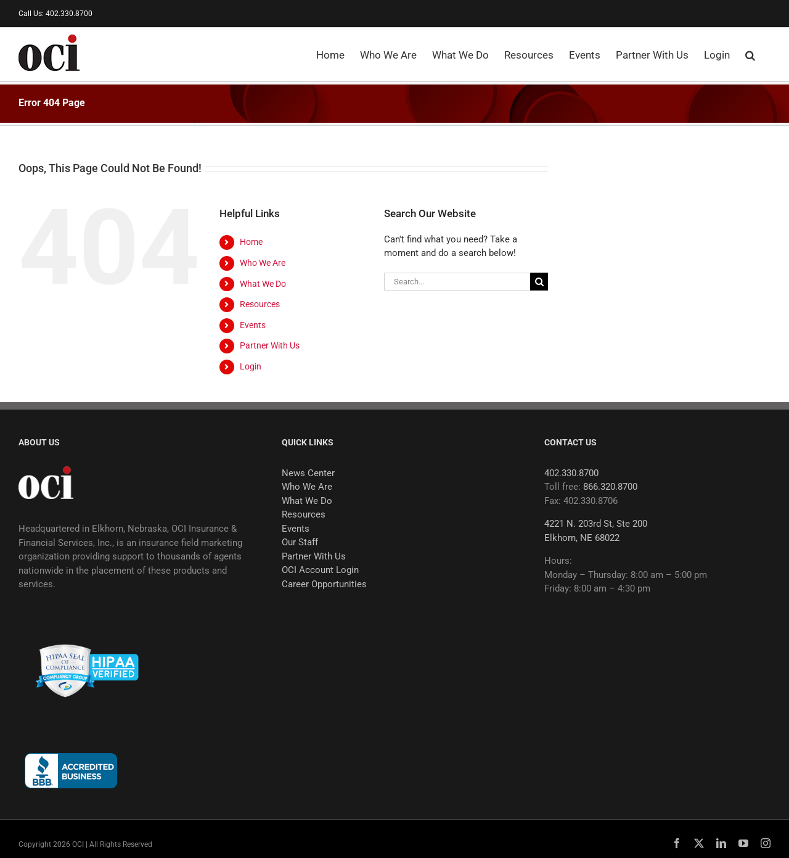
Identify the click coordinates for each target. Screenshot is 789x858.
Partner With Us (270, 345)
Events (253, 325)
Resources (260, 304)
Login (250, 366)
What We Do (263, 284)
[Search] (539, 282)
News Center (308, 473)
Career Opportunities (324, 584)
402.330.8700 (571, 473)
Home (251, 242)
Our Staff (300, 542)
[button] (750, 54)
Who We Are (262, 263)
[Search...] (457, 282)
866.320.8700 (610, 486)
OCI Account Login (320, 569)
